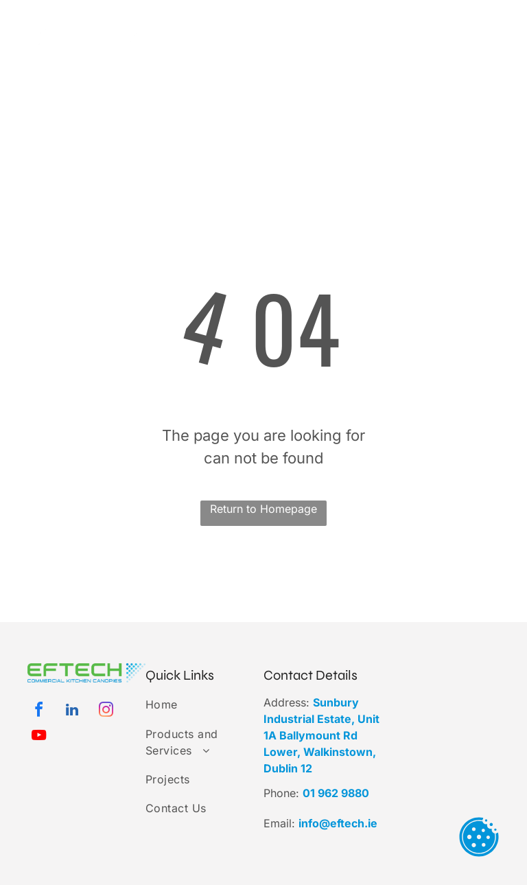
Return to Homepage (263, 509)
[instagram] (106, 711)
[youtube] (38, 737)
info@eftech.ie (337, 823)
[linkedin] (72, 711)
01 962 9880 (336, 793)
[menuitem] (247, 53)
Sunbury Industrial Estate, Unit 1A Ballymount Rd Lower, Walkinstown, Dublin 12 (321, 735)
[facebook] (38, 711)
